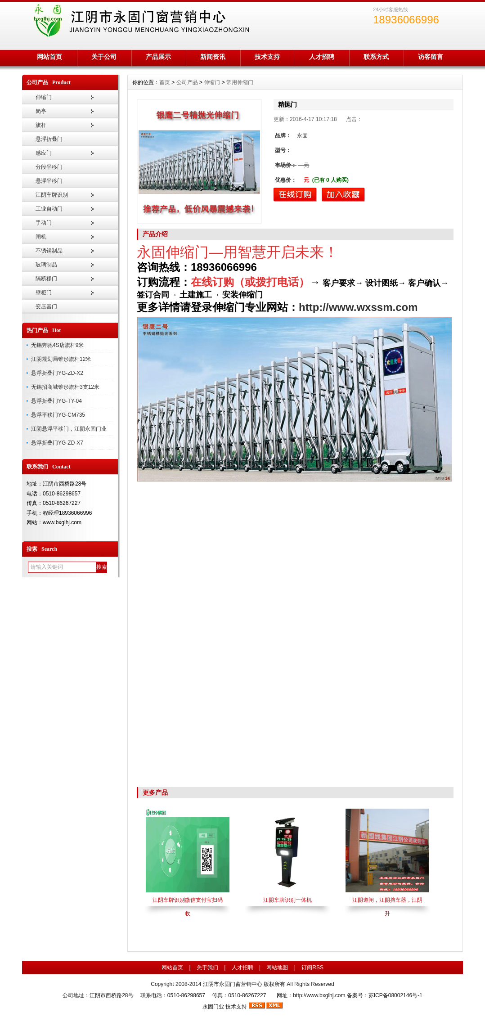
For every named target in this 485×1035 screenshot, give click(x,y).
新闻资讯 (212, 56)
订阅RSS (312, 967)
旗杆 (41, 125)
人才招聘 (321, 56)
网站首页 (49, 56)
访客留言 (430, 56)
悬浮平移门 (49, 181)
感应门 (44, 153)
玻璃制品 (46, 264)
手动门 (44, 223)
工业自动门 (49, 209)
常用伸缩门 (239, 82)
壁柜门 (44, 292)
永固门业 (213, 1007)
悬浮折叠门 (49, 139)
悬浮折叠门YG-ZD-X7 (57, 443)
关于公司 (104, 56)
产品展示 (158, 56)
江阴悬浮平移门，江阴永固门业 (69, 429)
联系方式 (376, 56)
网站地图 (277, 967)
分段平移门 (49, 167)
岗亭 (41, 111)
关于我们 (207, 967)
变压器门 (46, 306)
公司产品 (187, 82)
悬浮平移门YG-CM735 (58, 415)
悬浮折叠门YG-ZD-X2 (57, 373)
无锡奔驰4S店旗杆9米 (57, 345)
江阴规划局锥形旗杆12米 (61, 359)
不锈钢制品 (49, 251)
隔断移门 (46, 278)
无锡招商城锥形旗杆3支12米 (65, 387)
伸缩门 (44, 97)
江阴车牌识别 (52, 195)
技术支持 (267, 56)
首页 (164, 82)
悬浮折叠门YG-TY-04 (56, 401)
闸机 (41, 237)
